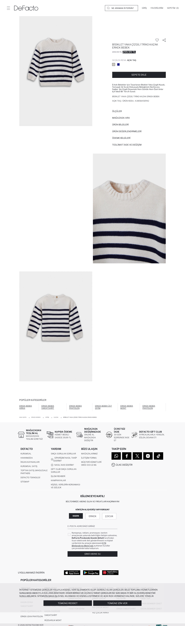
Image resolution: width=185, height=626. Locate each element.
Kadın (76, 516)
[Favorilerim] (157, 8)
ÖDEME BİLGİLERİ (121, 138)
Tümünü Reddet (67, 603)
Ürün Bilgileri (120, 124)
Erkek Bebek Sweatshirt (47, 407)
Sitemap (25, 481)
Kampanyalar (58, 480)
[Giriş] (144, 8)
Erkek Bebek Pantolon (75, 407)
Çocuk (109, 516)
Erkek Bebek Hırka (25, 407)
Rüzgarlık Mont (53, 620)
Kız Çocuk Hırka (100, 612)
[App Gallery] (110, 573)
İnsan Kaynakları (30, 462)
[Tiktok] (158, 456)
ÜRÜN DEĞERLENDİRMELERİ (127, 131)
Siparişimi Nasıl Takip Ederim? (64, 459)
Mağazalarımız (89, 453)
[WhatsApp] (116, 456)
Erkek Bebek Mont (126, 407)
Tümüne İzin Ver (117, 603)
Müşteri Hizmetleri (91, 462)
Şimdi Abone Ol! (92, 554)
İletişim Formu (89, 458)
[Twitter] (137, 456)
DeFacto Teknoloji (30, 477)
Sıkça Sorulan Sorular (63, 453)
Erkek (92, 516)
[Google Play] (91, 573)
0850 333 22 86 (88, 465)
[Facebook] (126, 456)
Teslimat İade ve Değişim (127, 144)
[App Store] (72, 573)
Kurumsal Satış (29, 466)
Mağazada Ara (121, 118)
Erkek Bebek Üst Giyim (103, 407)
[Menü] (8, 8)
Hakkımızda (27, 458)
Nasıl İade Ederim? (62, 465)
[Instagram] (148, 456)
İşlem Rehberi (58, 476)
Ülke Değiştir (124, 464)
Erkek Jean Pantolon (32, 616)
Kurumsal (26, 453)
